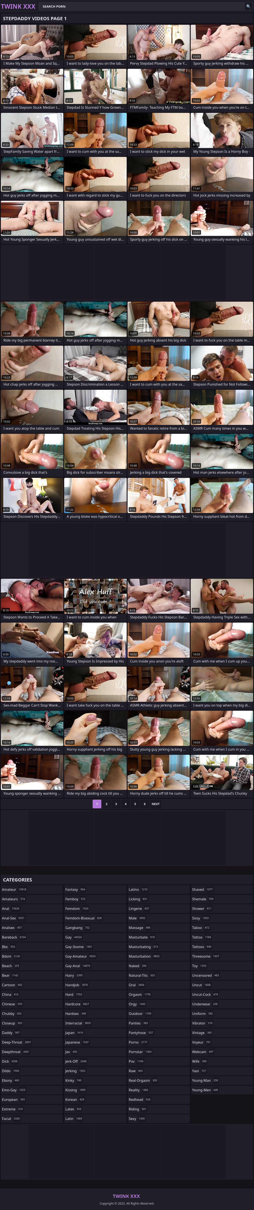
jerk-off (76, 1061)
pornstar (141, 1052)
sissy (201, 918)
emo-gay (14, 1090)
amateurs (14, 899)
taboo (201, 927)
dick (10, 1061)
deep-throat (17, 1042)
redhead (140, 1099)
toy (199, 966)
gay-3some (79, 947)
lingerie (139, 908)
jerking (75, 1071)
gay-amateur (81, 956)
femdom (77, 908)
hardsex (76, 1013)
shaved (203, 889)
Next (156, 804)
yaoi (199, 1071)
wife (200, 1061)
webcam (203, 1052)
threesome (206, 956)
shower (202, 908)
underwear (205, 1004)
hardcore (77, 1004)
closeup (12, 1023)
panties (139, 1023)
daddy (11, 1032)
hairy (74, 975)
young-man (205, 1080)
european (14, 1099)
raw (136, 1071)
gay (74, 937)
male (137, 918)
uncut (202, 985)
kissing (76, 1090)
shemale (203, 899)
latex (73, 1109)
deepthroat (16, 1052)
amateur (14, 889)
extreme (13, 1109)
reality (139, 1090)
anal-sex (14, 918)
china (11, 994)
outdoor (140, 1013)
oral (137, 985)
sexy (137, 1118)
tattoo (202, 937)
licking (138, 899)
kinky (73, 1080)
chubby (12, 1013)
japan (74, 1032)
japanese (77, 1042)
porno (138, 1042)
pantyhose (141, 1032)
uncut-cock (205, 994)
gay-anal (78, 966)
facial (11, 1118)
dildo (11, 1071)
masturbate (142, 937)
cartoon (12, 985)
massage (140, 927)
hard (74, 994)
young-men (205, 1090)
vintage (202, 1032)
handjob (77, 985)
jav (71, 1052)
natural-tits (142, 975)
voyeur (202, 1042)
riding (138, 1109)
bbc (9, 947)
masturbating (144, 947)
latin (74, 1118)
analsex (12, 927)
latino (139, 889)
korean (75, 1099)
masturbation (145, 956)
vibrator (203, 1023)
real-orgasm (143, 1080)
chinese (12, 1004)
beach (11, 966)
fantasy (75, 889)
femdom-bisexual (84, 918)
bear (10, 975)
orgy (138, 1004)
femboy (75, 899)
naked (138, 966)
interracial (78, 1023)
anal (11, 908)
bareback (14, 937)
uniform (203, 1013)
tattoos (202, 947)
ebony (11, 1080)
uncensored (206, 975)
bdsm (11, 956)
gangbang (78, 927)
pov (136, 1061)
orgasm (140, 994)
